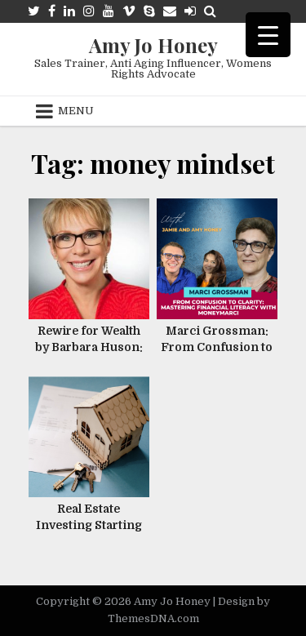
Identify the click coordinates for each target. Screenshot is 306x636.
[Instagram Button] (89, 11)
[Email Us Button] (169, 11)
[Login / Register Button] (190, 11)
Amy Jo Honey (153, 45)
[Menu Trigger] (268, 34)
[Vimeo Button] (128, 11)
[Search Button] (210, 11)
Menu (76, 111)
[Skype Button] (149, 11)
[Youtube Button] (108, 11)
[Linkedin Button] (69, 11)
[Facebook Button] (51, 11)
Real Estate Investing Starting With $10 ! (89, 524)
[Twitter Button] (34, 11)
